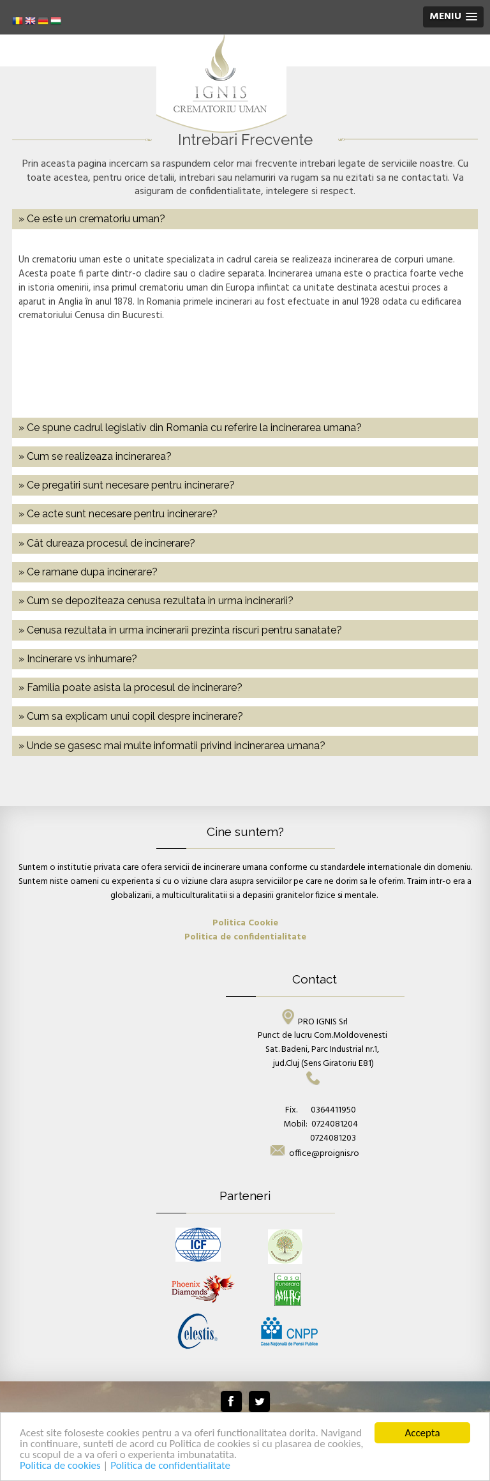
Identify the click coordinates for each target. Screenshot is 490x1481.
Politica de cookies (61, 1466)
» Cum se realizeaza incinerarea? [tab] (95, 456)
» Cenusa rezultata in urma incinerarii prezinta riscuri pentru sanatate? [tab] (180, 630)
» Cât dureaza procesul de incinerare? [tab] (107, 543)
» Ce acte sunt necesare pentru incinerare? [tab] (118, 514)
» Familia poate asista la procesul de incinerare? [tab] (130, 687)
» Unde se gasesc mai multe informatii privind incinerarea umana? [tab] (172, 746)
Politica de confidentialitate (170, 1466)
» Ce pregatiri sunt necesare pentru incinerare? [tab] (127, 485)
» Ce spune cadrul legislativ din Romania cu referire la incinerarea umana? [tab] (190, 428)
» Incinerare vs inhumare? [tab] (78, 659)
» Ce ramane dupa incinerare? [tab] (88, 572)
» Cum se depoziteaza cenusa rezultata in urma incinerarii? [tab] (156, 601)
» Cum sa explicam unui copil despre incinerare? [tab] (131, 716)
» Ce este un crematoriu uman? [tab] (92, 219)
